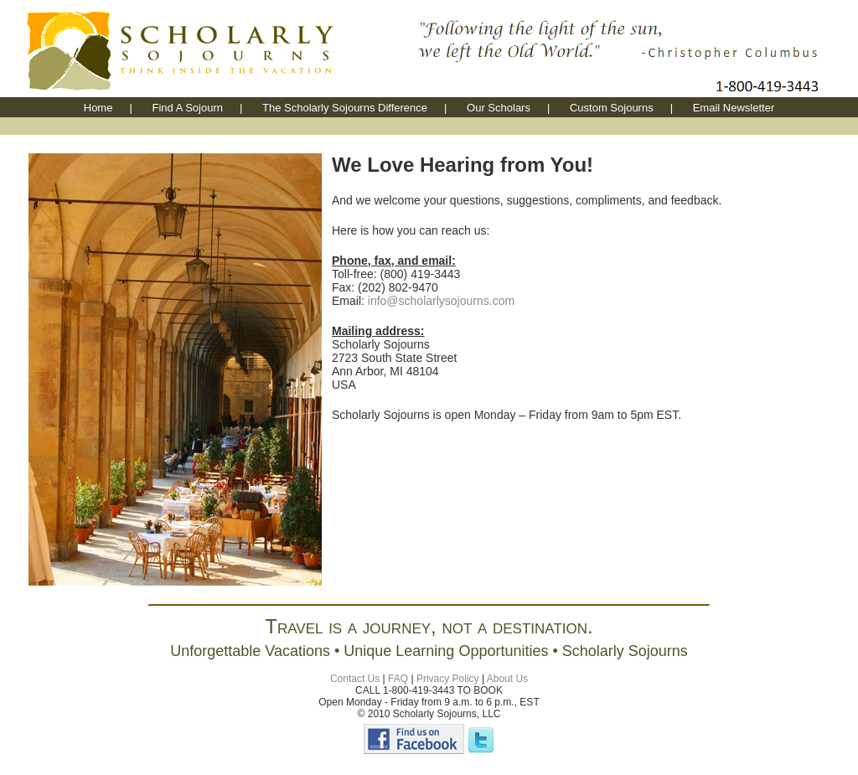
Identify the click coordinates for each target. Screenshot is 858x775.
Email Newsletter (734, 107)
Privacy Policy (447, 679)
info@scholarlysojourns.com (441, 300)
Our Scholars (498, 107)
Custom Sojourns (612, 107)
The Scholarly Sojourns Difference (344, 107)
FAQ (398, 679)
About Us (507, 679)
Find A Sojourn (187, 107)
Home (98, 107)
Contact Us (355, 679)
